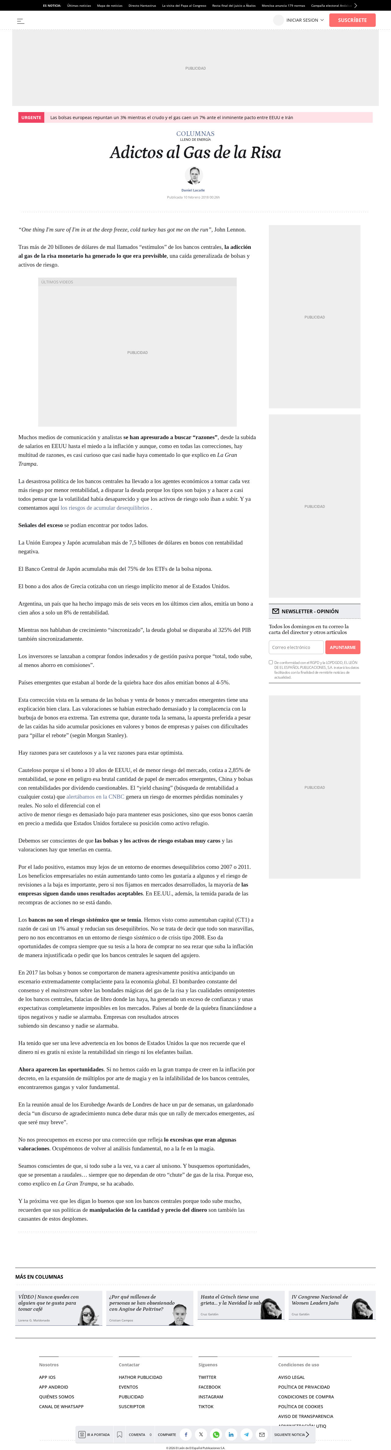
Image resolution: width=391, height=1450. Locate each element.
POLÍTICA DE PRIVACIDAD (304, 1387)
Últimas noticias (79, 5)
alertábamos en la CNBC (95, 796)
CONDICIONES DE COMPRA (306, 1397)
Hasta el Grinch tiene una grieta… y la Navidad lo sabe (232, 1300)
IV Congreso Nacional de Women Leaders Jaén (320, 1300)
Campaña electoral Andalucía (332, 5)
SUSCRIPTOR (132, 1406)
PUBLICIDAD (131, 1397)
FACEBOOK (210, 1387)
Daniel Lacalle (193, 190)
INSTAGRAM (211, 1397)
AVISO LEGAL (291, 1377)
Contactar (129, 1365)
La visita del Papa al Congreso (184, 5)
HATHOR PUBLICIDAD (140, 1377)
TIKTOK (206, 1406)
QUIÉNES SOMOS (56, 1397)
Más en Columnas (39, 1277)
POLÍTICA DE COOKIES (300, 1406)
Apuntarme (343, 647)
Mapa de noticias (109, 5)
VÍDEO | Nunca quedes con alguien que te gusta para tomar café (48, 1303)
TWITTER (207, 1377)
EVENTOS (128, 1387)
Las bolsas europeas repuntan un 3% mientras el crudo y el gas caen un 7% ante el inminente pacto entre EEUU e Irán (171, 117)
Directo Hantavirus (142, 5)
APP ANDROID (53, 1387)
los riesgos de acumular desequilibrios (105, 508)
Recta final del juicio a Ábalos (234, 5)
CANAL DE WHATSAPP (61, 1406)
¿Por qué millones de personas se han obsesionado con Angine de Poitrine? (142, 1303)
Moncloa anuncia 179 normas (283, 5)
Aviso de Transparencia (305, 1416)
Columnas (195, 133)
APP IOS (47, 1377)
